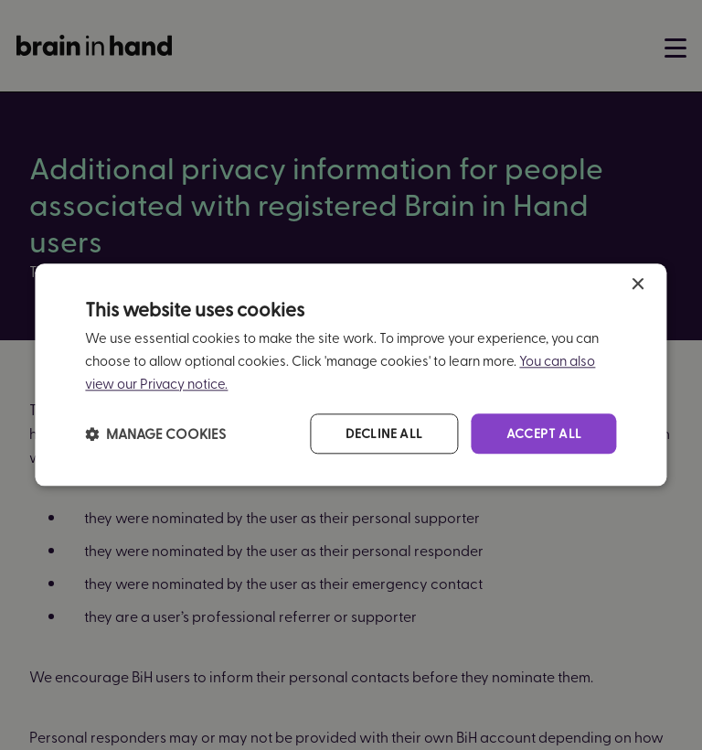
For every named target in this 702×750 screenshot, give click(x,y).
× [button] (637, 285)
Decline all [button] (384, 433)
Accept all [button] (544, 433)
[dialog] (350, 374)
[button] (155, 433)
